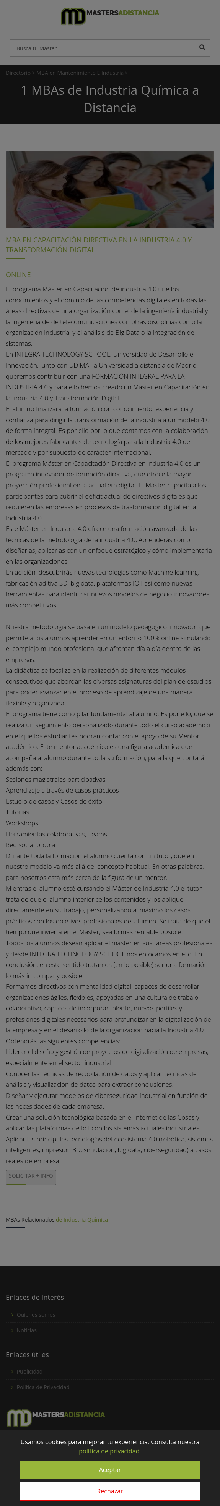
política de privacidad (109, 1451)
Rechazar (110, 1491)
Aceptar (110, 1470)
